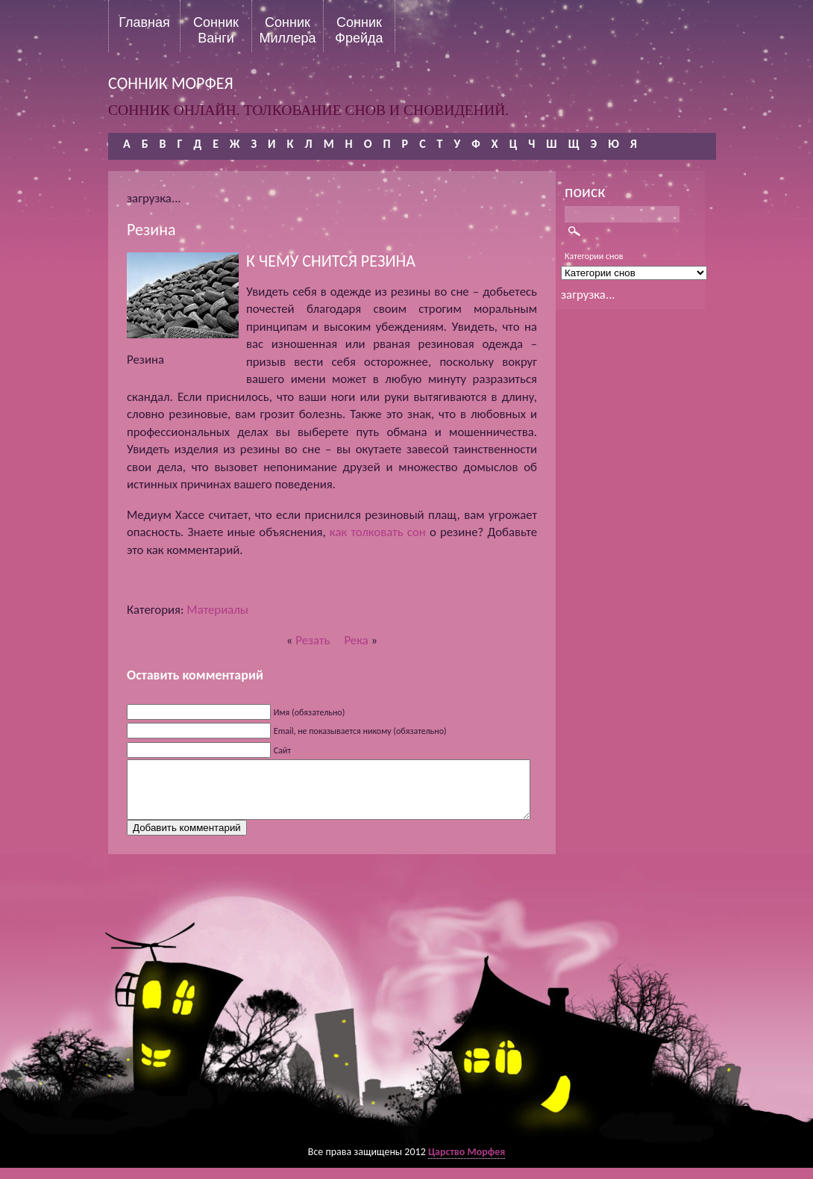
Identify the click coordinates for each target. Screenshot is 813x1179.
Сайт (282, 750)
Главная (144, 22)
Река (356, 640)
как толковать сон (378, 532)
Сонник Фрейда (359, 30)
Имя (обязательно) (309, 712)
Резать (312, 640)
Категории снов (594, 256)
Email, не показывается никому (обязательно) (360, 731)
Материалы (217, 610)
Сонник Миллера (287, 30)
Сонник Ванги (216, 30)
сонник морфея (170, 83)
